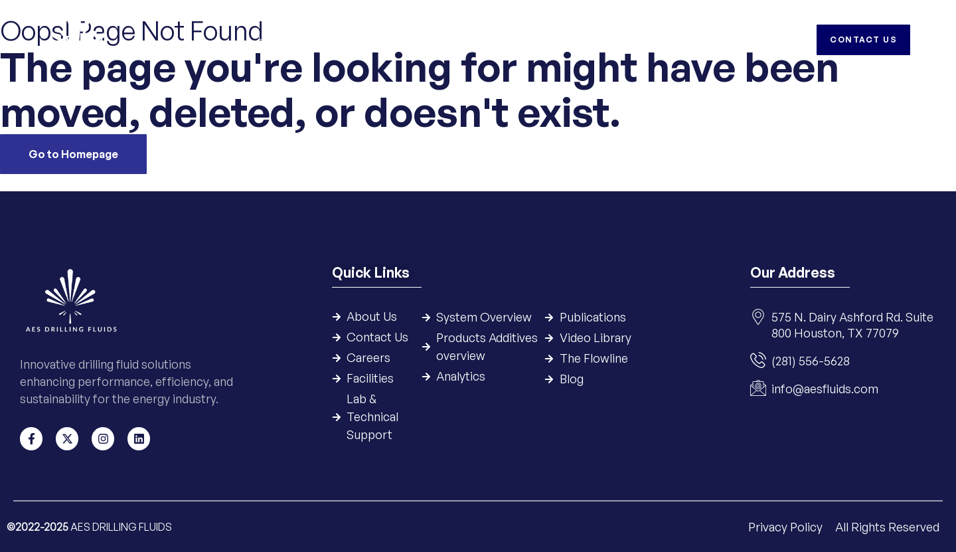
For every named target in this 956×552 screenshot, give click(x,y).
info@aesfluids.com (824, 389)
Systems (392, 39)
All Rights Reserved (887, 526)
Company (329, 39)
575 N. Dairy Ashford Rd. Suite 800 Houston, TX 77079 (852, 325)
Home (272, 39)
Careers (691, 39)
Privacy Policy (786, 526)
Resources (587, 39)
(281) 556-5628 (810, 361)
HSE (643, 39)
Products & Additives (486, 39)
